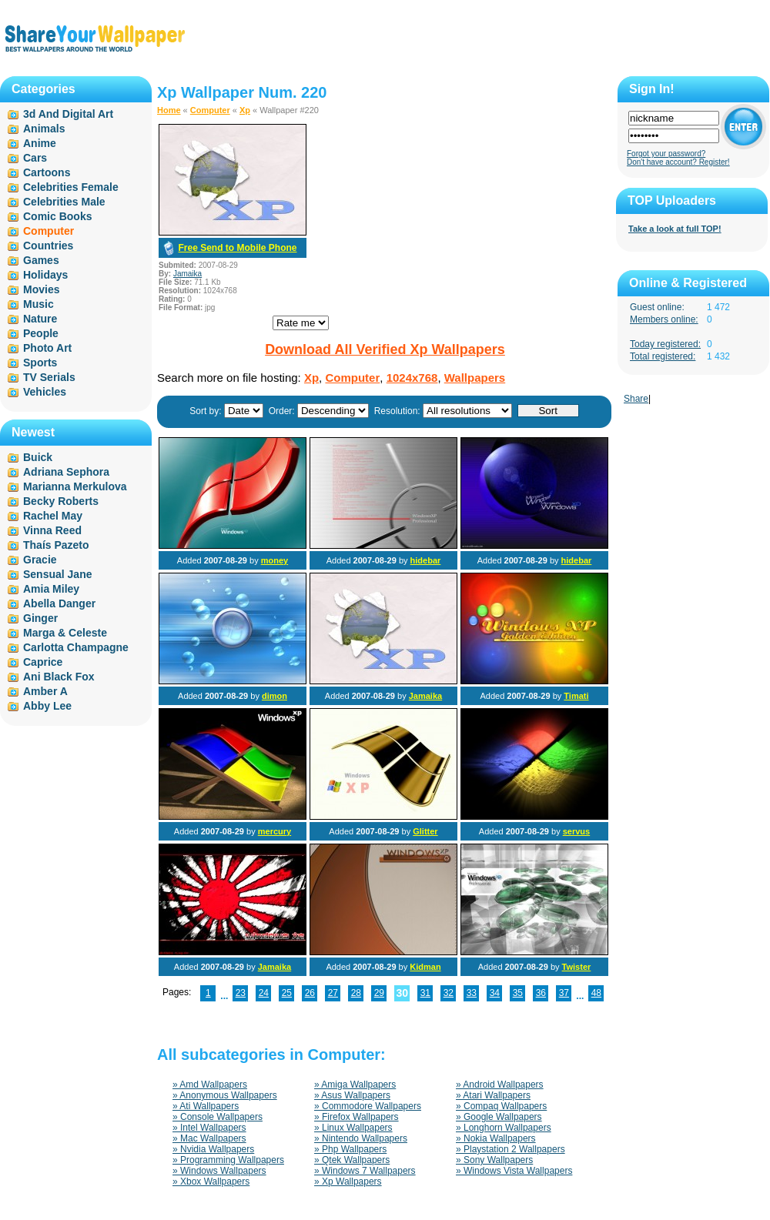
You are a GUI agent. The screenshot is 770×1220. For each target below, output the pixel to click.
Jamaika (187, 273)
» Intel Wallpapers (209, 1127)
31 (425, 993)
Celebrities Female (71, 187)
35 (518, 993)
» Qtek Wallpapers (352, 1160)
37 (564, 993)
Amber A (45, 691)
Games (41, 260)
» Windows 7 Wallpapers (365, 1170)
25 (287, 993)
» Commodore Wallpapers (367, 1106)
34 (495, 993)
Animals (44, 128)
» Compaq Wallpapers (501, 1106)
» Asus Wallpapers (352, 1095)
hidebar (425, 560)
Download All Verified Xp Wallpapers (385, 349)
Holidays (45, 275)
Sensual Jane (57, 574)
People (41, 333)
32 (449, 993)
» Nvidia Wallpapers (213, 1149)
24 (264, 993)
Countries (48, 245)
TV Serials (49, 377)
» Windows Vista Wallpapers (514, 1170)
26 (310, 993)
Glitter (425, 831)
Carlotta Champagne (76, 647)
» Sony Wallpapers (494, 1160)
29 (379, 993)
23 (241, 993)
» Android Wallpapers (500, 1084)
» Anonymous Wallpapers (224, 1095)
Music (38, 304)
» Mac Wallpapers (209, 1138)
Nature (40, 319)
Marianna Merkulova (75, 486)
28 (356, 993)
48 (596, 993)
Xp (244, 110)
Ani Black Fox (59, 676)
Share (636, 398)
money (274, 560)
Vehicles (44, 392)
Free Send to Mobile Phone (237, 247)
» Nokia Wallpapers (496, 1138)
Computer (210, 110)
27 (333, 993)
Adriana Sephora (66, 472)
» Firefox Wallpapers (356, 1116)
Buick (37, 457)
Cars (35, 158)
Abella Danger (59, 603)
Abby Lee (47, 706)
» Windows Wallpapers (219, 1170)
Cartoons (46, 172)
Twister (576, 966)
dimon (274, 695)
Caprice (42, 662)
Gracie (40, 559)
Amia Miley (51, 589)
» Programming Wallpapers (228, 1160)
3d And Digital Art (68, 114)
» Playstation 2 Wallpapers (510, 1149)
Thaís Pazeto (56, 545)
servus (576, 831)
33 (472, 993)
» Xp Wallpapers (348, 1181)
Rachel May (52, 516)
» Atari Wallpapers (493, 1095)
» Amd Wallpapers (209, 1084)
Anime (39, 143)
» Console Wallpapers (217, 1116)
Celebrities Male (64, 202)
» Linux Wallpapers (353, 1127)
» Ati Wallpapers (205, 1106)
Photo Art (47, 348)
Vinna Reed (52, 530)
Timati (576, 695)
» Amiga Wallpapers (355, 1084)
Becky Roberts (61, 501)
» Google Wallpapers (499, 1116)
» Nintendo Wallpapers (360, 1138)
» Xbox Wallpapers (210, 1181)
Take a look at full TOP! (674, 228)
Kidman (425, 966)
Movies (41, 289)
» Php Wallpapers (350, 1149)
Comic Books (57, 216)
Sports (40, 362)
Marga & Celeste (65, 633)
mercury (274, 831)
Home (169, 110)
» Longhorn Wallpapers (503, 1127)
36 (541, 993)
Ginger (40, 618)
